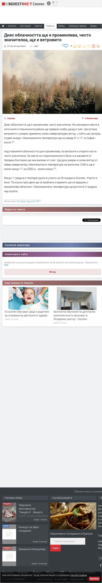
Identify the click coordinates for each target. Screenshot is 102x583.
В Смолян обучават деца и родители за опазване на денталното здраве (27, 313)
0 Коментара (91, 118)
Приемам (94, 579)
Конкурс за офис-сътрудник (29, 528)
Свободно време (77, 25)
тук (6, 265)
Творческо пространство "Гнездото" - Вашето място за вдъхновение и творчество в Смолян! (33, 512)
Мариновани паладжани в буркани (71, 533)
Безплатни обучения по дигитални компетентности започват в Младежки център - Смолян (74, 315)
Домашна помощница (32, 549)
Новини (50, 25)
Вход (52, 272)
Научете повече (78, 575)
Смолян (11, 118)
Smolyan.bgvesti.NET (28, 201)
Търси (55, 548)
